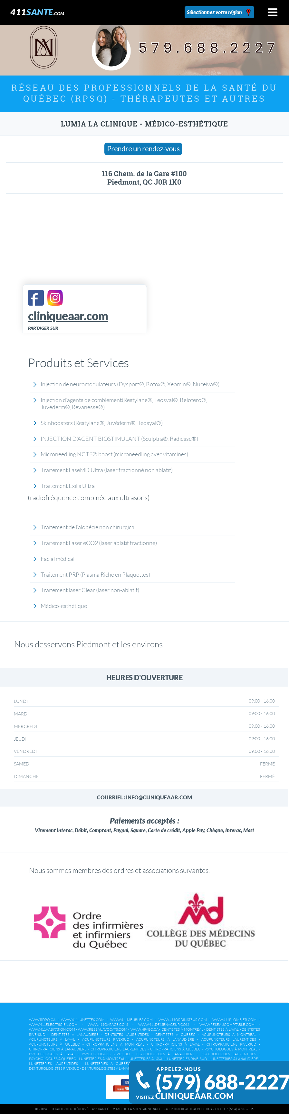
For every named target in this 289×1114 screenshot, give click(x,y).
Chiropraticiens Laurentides (118, 1049)
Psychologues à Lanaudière (165, 1054)
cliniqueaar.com (194, 1095)
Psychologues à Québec (52, 1059)
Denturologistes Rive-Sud (54, 1068)
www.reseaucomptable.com (227, 1025)
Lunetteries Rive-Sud (187, 1059)
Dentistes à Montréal (182, 1029)
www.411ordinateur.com (183, 1020)
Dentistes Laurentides (127, 1035)
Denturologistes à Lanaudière (111, 1068)
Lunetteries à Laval (146, 1059)
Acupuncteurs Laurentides (228, 1039)
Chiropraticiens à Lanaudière (58, 1049)
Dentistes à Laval (222, 1029)
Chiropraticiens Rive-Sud (231, 1044)
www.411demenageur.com (163, 1025)
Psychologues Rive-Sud (105, 1054)
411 (37, 11)
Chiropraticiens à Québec (175, 1049)
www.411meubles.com (131, 1020)
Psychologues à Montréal (231, 1049)
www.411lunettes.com (82, 1020)
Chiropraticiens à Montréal (115, 1044)
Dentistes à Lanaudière (75, 1035)
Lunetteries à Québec (107, 1064)
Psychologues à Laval (52, 1054)
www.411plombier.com (234, 1020)
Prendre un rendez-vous (143, 149)
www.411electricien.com (53, 1025)
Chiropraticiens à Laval (175, 1044)
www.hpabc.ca (144, 1029)
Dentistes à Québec (175, 1035)
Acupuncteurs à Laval (52, 1039)
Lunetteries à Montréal (102, 1059)
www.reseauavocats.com (102, 1029)
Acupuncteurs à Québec (54, 1044)
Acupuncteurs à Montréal (229, 1035)
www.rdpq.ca (42, 1020)
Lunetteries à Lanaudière (233, 1059)
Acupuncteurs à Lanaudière (165, 1039)
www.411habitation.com (52, 1029)
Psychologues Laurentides (228, 1054)
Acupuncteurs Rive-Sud (106, 1039)
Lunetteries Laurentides (53, 1064)
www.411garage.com (108, 1025)
